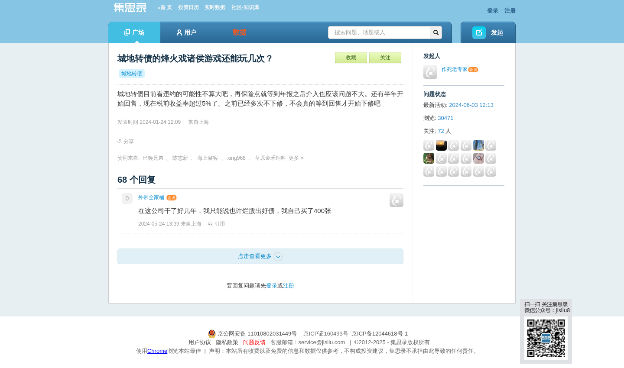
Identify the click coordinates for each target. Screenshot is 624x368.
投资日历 (188, 7)
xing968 (237, 158)
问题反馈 (254, 342)
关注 (385, 58)
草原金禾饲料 (270, 158)
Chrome (157, 351)
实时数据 (215, 7)
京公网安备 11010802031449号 (253, 333)
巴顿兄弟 (153, 158)
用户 (186, 32)
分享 (125, 142)
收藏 (351, 58)
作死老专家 (455, 69)
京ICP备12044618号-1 (379, 333)
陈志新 (180, 158)
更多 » (296, 158)
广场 (134, 36)
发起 (497, 32)
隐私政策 (227, 342)
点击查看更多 (260, 256)
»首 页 (165, 7)
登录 (492, 10)
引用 (216, 224)
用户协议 (199, 342)
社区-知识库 (245, 7)
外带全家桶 (151, 197)
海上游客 (207, 158)
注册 (510, 10)
